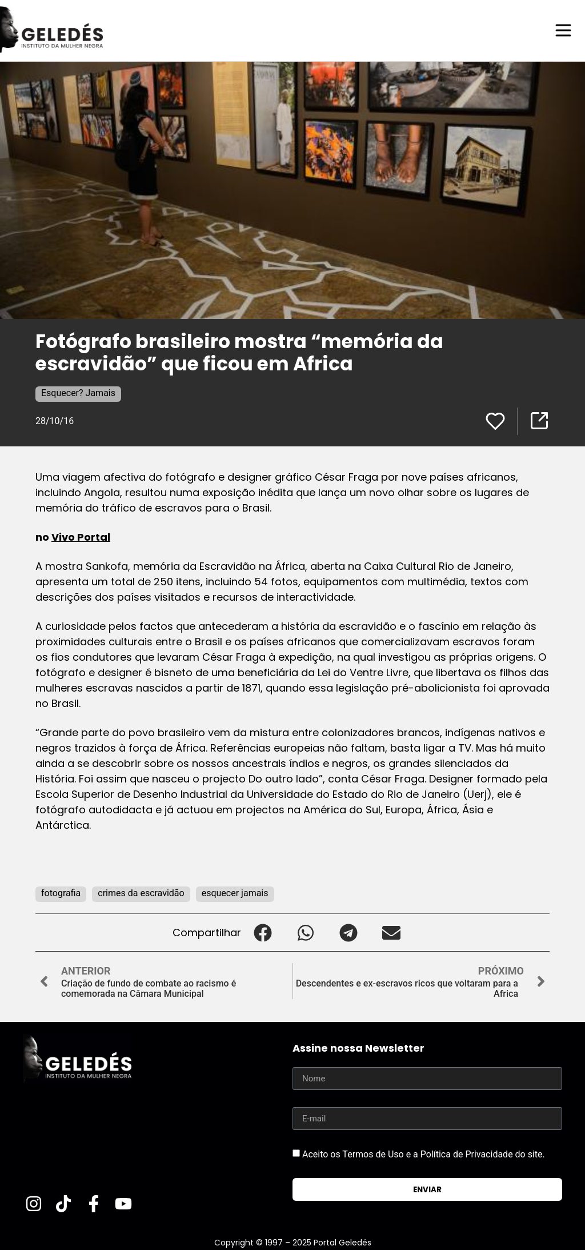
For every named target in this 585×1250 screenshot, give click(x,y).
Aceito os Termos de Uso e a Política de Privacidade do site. (423, 1153)
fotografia (61, 892)
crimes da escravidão (141, 892)
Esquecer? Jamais (78, 392)
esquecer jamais (235, 892)
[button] (262, 932)
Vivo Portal (80, 536)
